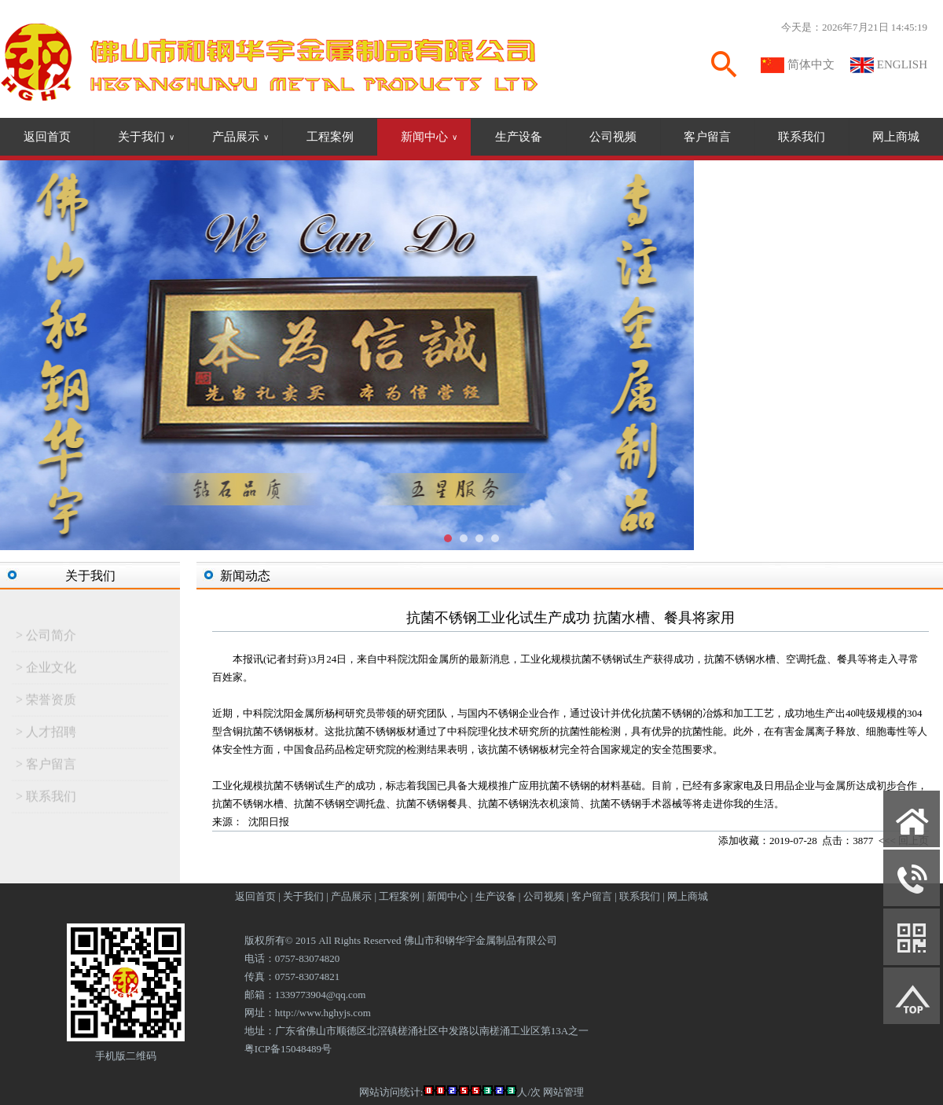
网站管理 (563, 1092)
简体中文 (811, 64)
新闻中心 (429, 137)
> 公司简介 (46, 637)
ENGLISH (902, 64)
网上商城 (895, 136)
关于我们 (146, 137)
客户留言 (707, 136)
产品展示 (240, 137)
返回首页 (47, 136)
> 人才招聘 (46, 734)
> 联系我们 (46, 799)
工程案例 (330, 136)
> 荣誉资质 (46, 702)
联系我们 (801, 136)
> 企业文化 (46, 670)
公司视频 (613, 136)
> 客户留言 (46, 766)
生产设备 (518, 136)
